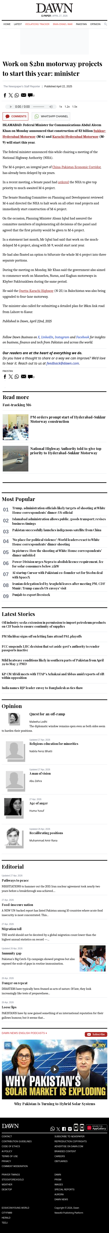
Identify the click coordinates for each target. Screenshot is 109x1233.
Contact (7, 1136)
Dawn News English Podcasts (24, 1033)
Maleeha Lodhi (38, 722)
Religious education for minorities (53, 744)
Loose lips (9, 1007)
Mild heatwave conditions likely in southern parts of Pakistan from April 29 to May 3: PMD (53, 662)
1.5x (74, 106)
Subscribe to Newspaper (69, 1136)
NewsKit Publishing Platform (68, 1212)
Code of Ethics (11, 1146)
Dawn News (61, 1199)
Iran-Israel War (63, 24)
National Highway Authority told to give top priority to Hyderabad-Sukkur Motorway (65, 450)
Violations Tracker (37, 24)
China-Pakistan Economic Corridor (76, 167)
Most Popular (18, 498)
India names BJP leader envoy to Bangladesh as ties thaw (42, 688)
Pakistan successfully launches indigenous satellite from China (56, 530)
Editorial (13, 866)
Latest (18, 24)
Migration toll (11, 929)
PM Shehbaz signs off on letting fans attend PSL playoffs (42, 636)
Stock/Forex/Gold (13, 1179)
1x (60, 106)
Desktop (7, 1189)
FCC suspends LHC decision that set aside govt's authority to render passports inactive (51, 648)
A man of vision (40, 773)
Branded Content (65, 1151)
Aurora (59, 1194)
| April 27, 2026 (54, 16)
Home (7, 24)
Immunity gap (11, 953)
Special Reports (64, 1189)
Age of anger (38, 803)
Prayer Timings (11, 1174)
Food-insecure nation (17, 905)
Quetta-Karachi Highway (36, 291)
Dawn (57, 1174)
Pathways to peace (15, 880)
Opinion (95, 24)
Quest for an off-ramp (47, 714)
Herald (6, 1218)
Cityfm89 (7, 1213)
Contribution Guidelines (17, 1141)
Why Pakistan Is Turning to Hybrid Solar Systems (54, 1103)
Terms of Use (10, 1156)
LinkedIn (47, 337)
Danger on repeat (14, 983)
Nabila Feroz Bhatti (40, 751)
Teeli (5, 1223)
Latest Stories (18, 613)
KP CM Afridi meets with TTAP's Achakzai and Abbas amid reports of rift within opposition (53, 676)
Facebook (82, 337)
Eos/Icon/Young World (15, 1208)
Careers (59, 1156)
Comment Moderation (15, 1166)
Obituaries (61, 1161)
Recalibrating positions (46, 833)
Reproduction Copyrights (70, 1141)
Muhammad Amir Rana (43, 840)
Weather (7, 1184)
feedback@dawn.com (63, 363)
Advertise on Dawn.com (68, 1146)
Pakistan (81, 24)
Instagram (62, 337)
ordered (63, 182)
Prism (57, 1179)
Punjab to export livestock (31, 595)
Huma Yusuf (36, 811)
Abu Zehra (35, 781)
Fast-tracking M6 (17, 405)
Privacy (6, 1161)
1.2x (67, 106)
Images (58, 1184)
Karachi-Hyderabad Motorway (75, 137)
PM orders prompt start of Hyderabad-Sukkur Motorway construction (68, 419)
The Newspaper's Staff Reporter (21, 86)
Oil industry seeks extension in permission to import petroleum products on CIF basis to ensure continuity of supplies (54, 624)
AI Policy (7, 1151)
